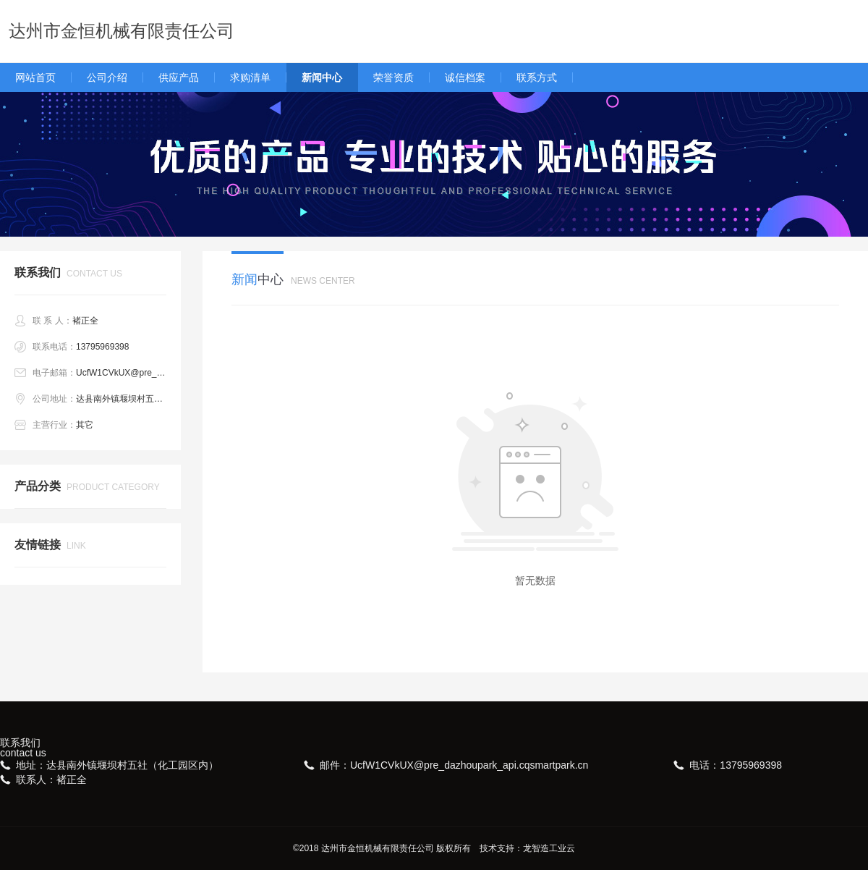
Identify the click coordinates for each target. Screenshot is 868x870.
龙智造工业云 (549, 848)
